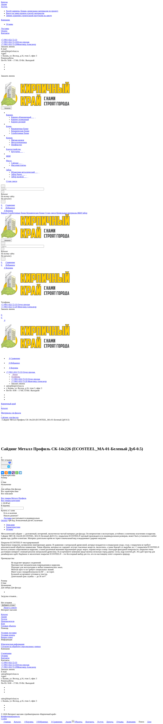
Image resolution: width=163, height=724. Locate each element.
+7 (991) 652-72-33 (9, 40)
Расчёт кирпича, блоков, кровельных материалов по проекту (32, 11)
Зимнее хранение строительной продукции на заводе (29, 15)
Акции (4, 617)
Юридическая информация (12, 644)
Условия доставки (9, 633)
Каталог (4, 614)
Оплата (4, 520)
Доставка (8, 518)
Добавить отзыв (8, 605)
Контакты (5, 658)
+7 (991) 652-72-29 (18, 44)
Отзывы (9, 24)
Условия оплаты (8, 635)
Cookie (4, 719)
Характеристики (13, 527)
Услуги (4, 619)
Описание (10, 525)
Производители (7, 621)
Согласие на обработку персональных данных (21, 646)
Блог (3, 624)
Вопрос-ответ (7, 637)
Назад (14, 374)
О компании (6, 653)
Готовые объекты (8, 626)
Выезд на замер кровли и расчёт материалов (25, 13)
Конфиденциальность (10, 716)
